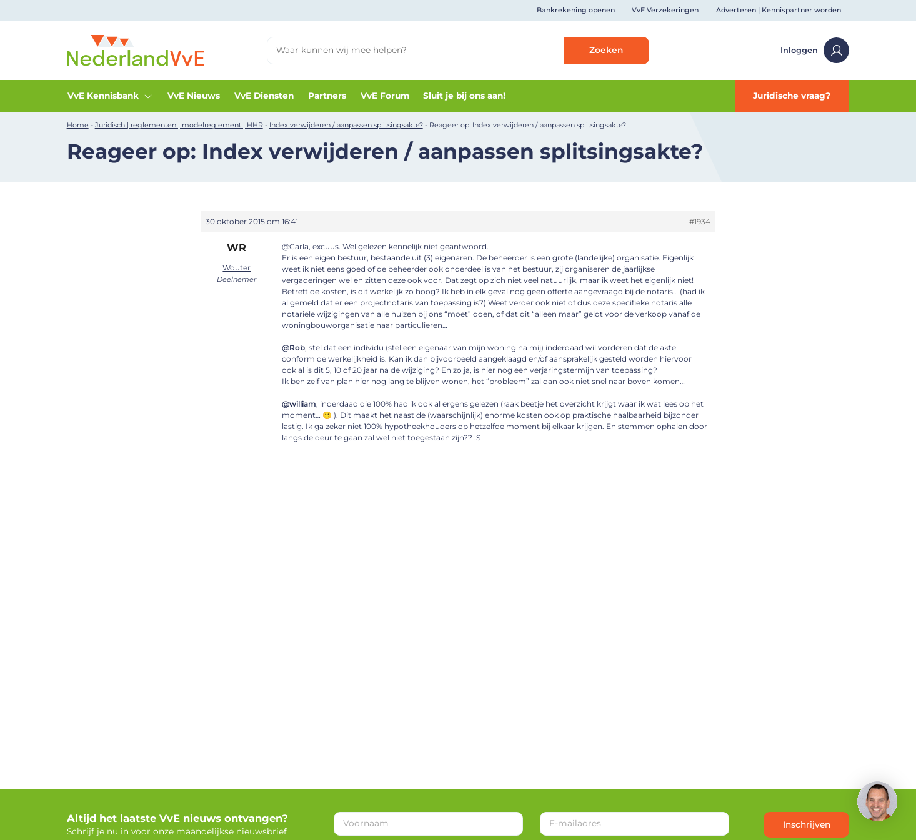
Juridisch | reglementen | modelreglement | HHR (179, 125)
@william (299, 403)
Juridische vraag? (791, 96)
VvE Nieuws (193, 96)
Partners (327, 96)
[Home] (135, 49)
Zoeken (606, 50)
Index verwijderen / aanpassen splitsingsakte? (346, 125)
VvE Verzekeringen (665, 10)
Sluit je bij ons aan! (464, 96)
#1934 (699, 221)
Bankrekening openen (576, 10)
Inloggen (814, 50)
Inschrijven (806, 824)
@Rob (293, 347)
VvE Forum (385, 96)
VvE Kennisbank (110, 96)
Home (78, 125)
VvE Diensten (264, 96)
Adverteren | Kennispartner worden (778, 10)
